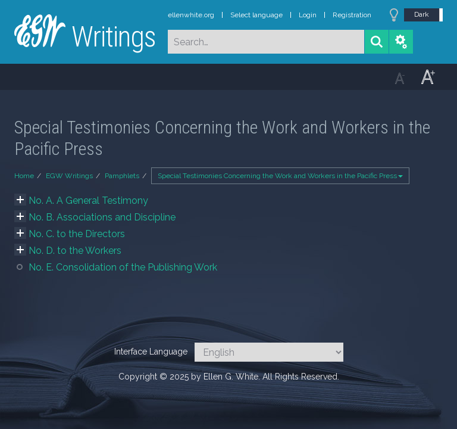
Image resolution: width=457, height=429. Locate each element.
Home (24, 176)
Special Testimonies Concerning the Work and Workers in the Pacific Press (280, 176)
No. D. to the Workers (75, 250)
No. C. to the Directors (77, 234)
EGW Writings (69, 176)
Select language (256, 15)
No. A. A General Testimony (88, 200)
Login (308, 15)
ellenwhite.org (191, 15)
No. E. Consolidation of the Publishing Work (123, 267)
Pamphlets (122, 176)
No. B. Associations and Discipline (102, 217)
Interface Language (150, 351)
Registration (352, 15)
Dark (421, 14)
